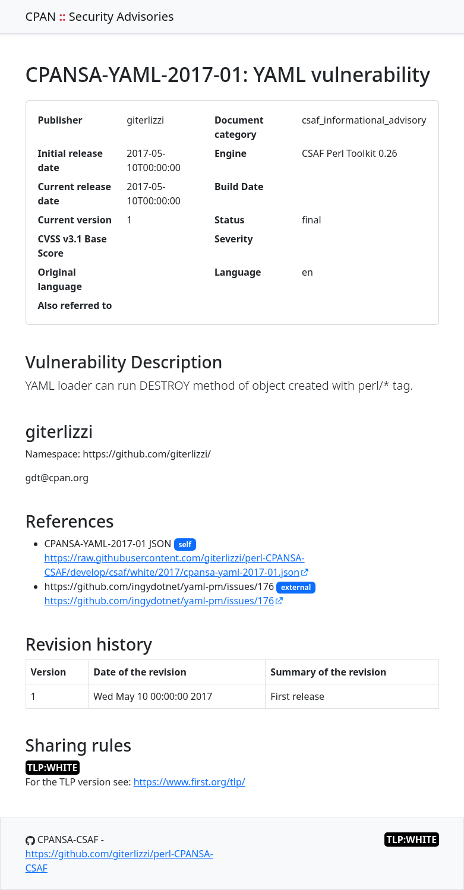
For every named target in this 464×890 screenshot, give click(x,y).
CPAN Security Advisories (100, 16)
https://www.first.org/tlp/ (189, 781)
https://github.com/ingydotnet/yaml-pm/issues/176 (159, 600)
